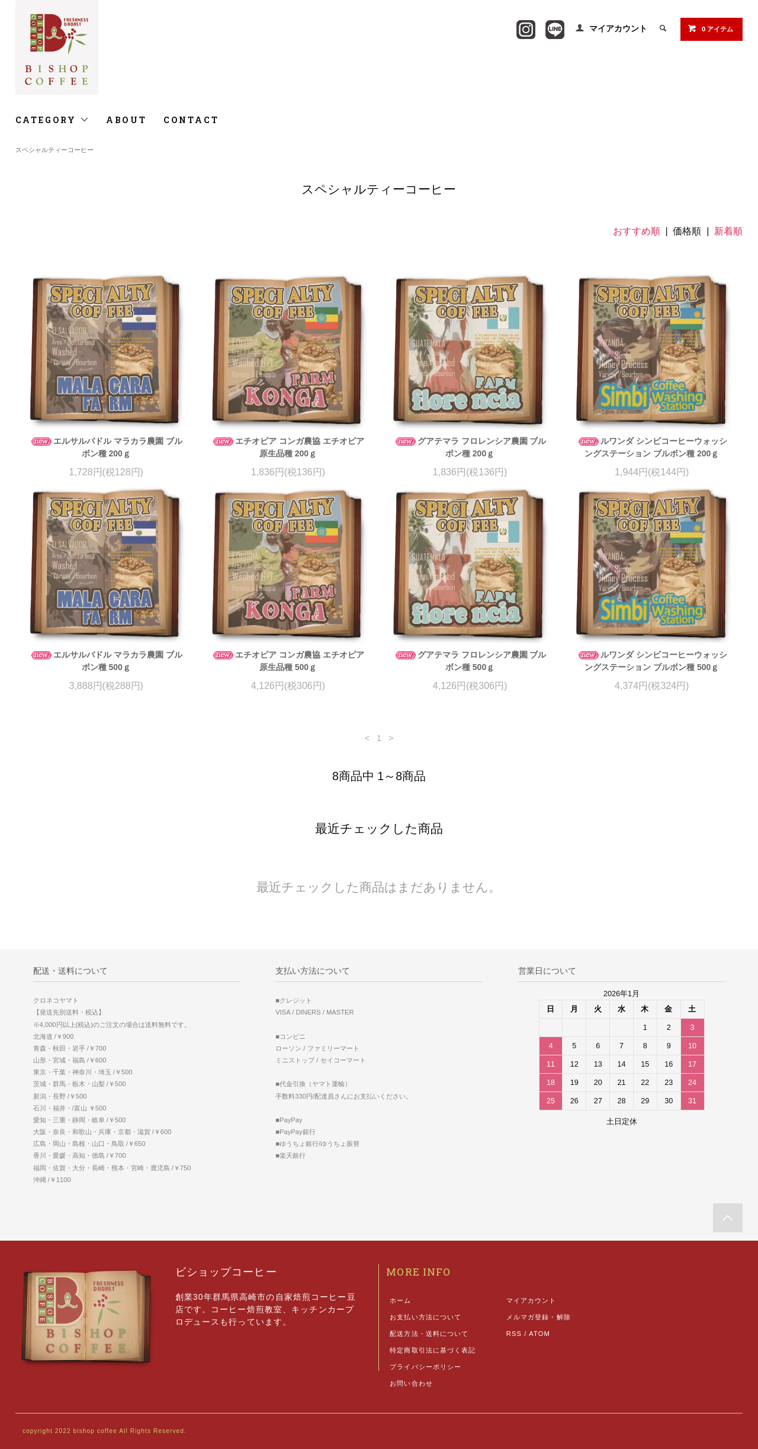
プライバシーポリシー (425, 1366)
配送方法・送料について (429, 1333)
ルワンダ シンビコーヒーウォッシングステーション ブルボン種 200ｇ (652, 447)
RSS (514, 1333)
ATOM (539, 1333)
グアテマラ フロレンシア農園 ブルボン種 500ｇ (470, 661)
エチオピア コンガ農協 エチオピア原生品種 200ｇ (287, 447)
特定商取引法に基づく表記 (433, 1350)
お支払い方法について (425, 1317)
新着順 (728, 231)
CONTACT (191, 119)
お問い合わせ (411, 1383)
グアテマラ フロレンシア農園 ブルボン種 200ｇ (470, 447)
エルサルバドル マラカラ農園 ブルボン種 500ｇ (106, 661)
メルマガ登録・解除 (538, 1317)
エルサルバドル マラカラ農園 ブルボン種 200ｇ (106, 447)
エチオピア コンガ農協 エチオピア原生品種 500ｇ (287, 661)
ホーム (400, 1300)
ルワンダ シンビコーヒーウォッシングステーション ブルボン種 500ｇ (652, 661)
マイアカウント (618, 28)
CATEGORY (52, 119)
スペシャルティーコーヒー (54, 149)
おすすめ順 (636, 231)
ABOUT (126, 119)
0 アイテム (710, 28)
